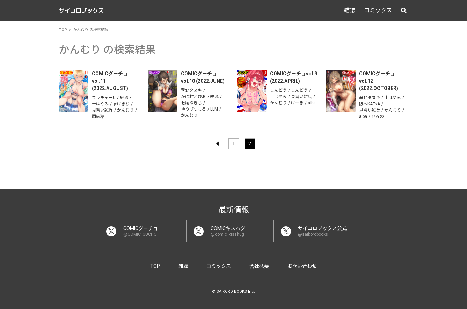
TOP (155, 266)
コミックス (378, 10)
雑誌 (349, 10)
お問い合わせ (302, 266)
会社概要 (259, 266)
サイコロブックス (81, 10)
